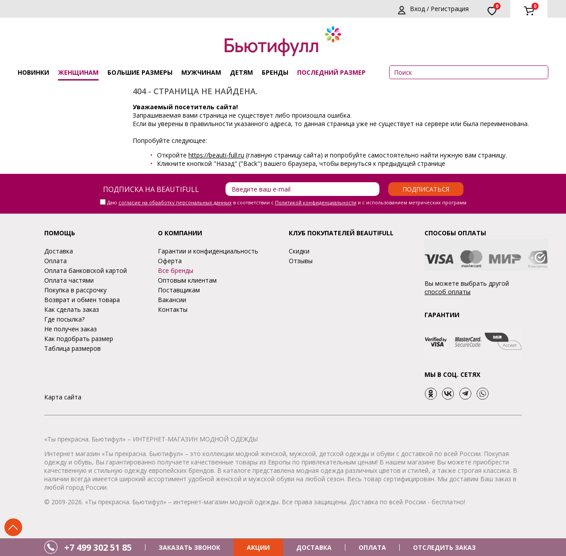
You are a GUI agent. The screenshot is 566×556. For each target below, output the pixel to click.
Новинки (33, 72)
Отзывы (301, 261)
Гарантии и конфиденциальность (208, 251)
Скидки (299, 251)
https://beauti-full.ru (216, 155)
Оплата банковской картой (85, 270)
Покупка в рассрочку (75, 290)
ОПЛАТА (372, 547)
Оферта (170, 261)
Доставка (58, 251)
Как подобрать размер (78, 338)
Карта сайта (62, 397)
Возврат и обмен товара (82, 299)
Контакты (172, 309)
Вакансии (172, 299)
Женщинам (78, 72)
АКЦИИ (258, 547)
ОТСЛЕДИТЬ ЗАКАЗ (444, 547)
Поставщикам (179, 290)
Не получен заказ (70, 329)
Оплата (55, 261)
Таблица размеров (72, 348)
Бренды (275, 72)
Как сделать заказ (71, 309)
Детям (241, 72)
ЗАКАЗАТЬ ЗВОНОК (189, 547)
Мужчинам (201, 72)
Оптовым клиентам (187, 280)
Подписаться (425, 189)
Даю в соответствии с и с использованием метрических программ (287, 202)
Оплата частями (69, 280)
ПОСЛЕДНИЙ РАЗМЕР (331, 72)
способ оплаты (447, 292)
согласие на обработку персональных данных (175, 202)
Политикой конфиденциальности (315, 202)
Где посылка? (64, 319)
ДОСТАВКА (314, 547)
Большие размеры (139, 72)
